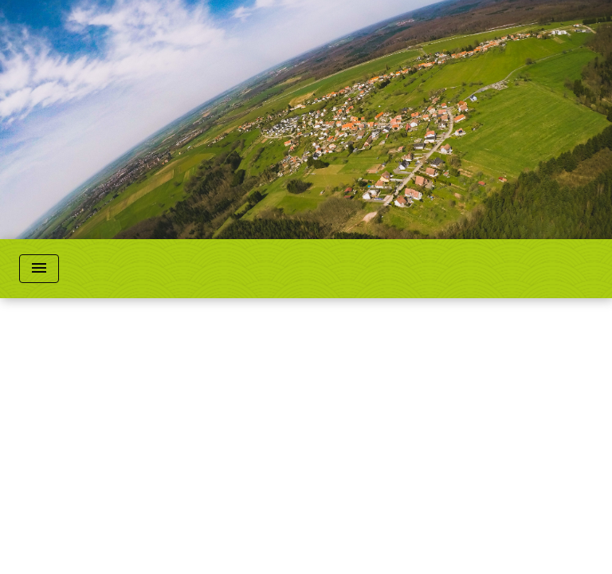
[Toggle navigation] (39, 268)
